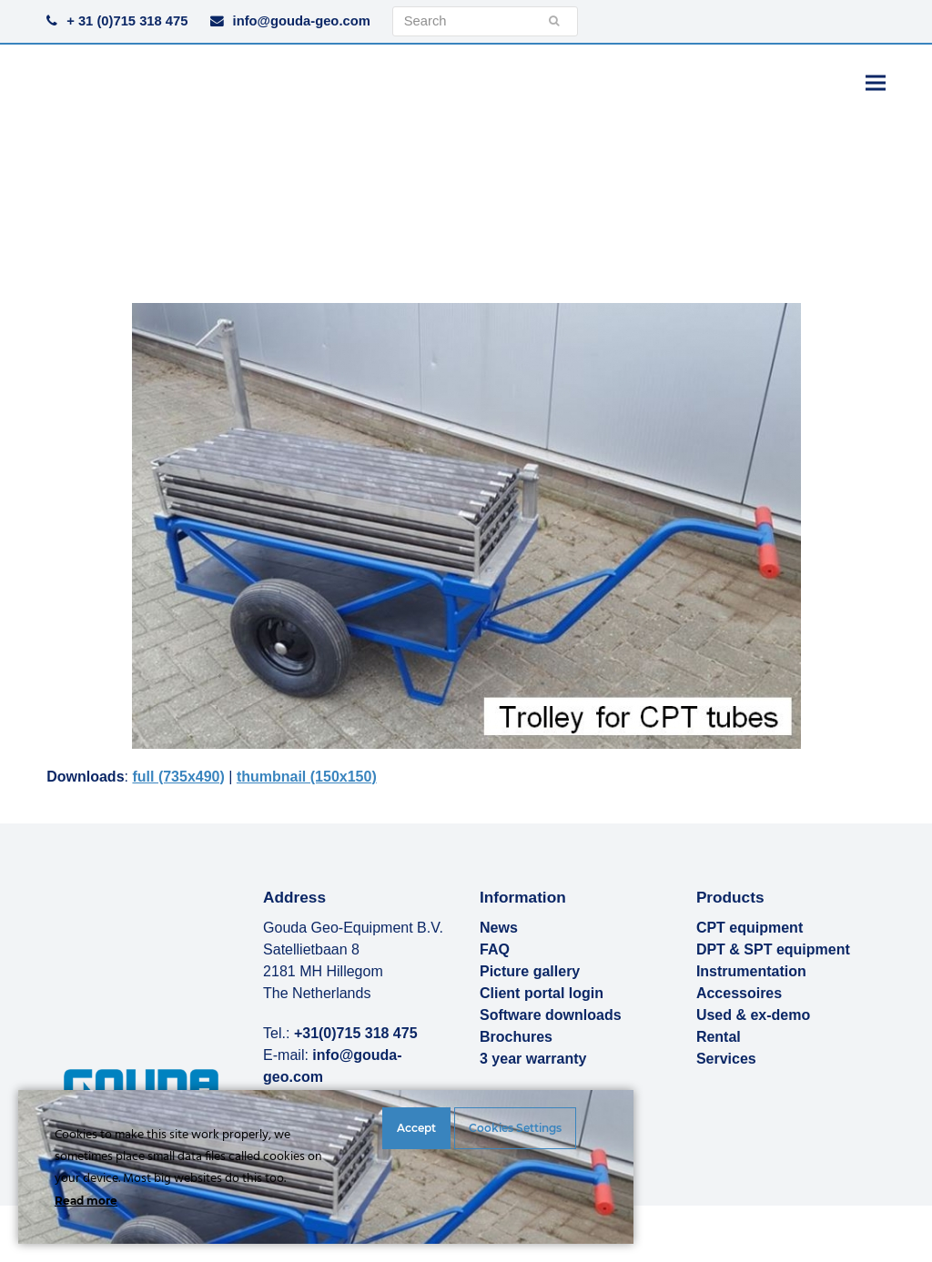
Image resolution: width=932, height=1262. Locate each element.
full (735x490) (178, 776)
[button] (876, 82)
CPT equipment (749, 927)
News (499, 927)
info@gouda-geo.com (301, 21)
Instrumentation (751, 971)
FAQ (495, 949)
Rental (718, 1037)
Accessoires (739, 993)
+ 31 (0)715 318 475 (126, 21)
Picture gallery (530, 971)
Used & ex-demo (753, 1015)
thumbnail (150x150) (307, 776)
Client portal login (541, 993)
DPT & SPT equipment (773, 949)
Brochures (516, 1037)
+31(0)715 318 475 (356, 1033)
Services (726, 1058)
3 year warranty (533, 1058)
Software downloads (551, 1015)
